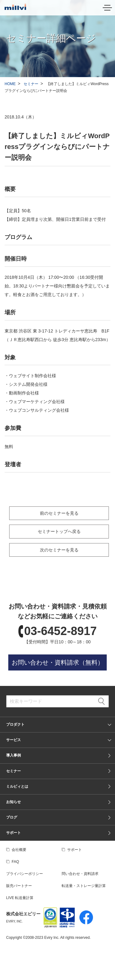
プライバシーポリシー (24, 874)
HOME (10, 84)
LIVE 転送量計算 (19, 898)
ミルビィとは (17, 786)
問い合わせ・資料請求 (80, 874)
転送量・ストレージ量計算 (84, 886)
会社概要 (19, 850)
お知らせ (13, 802)
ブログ (11, 817)
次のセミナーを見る (59, 549)
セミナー (31, 84)
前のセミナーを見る (59, 513)
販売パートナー (19, 886)
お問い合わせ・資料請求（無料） (58, 662)
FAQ (15, 862)
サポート (13, 833)
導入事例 (13, 755)
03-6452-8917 (60, 631)
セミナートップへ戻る (59, 531)
